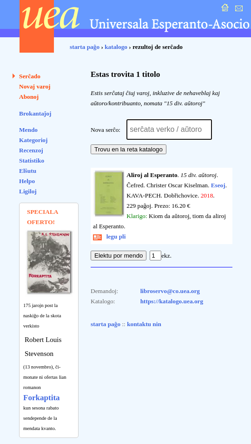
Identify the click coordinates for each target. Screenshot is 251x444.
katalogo (116, 46)
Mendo (28, 129)
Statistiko (31, 160)
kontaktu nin (144, 324)
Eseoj (218, 185)
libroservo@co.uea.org (170, 290)
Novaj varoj (35, 86)
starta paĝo (84, 46)
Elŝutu (27, 170)
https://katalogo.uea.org (172, 301)
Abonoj (29, 96)
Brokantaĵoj (35, 113)
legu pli (109, 236)
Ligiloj (28, 191)
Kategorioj (33, 140)
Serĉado (29, 76)
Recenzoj (31, 150)
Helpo (27, 181)
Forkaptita (41, 397)
